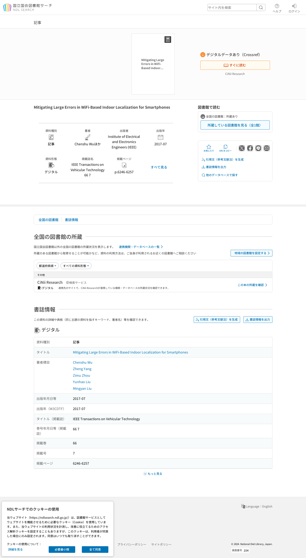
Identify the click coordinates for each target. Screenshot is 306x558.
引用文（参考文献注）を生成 (222, 159)
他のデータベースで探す (219, 175)
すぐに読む (235, 65)
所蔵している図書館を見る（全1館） (235, 125)
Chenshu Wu (82, 362)
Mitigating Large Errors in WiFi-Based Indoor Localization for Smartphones (130, 352)
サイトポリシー (161, 544)
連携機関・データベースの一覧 (141, 246)
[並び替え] (47, 265)
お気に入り (209, 148)
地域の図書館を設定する (253, 253)
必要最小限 (62, 549)
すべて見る (159, 167)
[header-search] (236, 7)
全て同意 (95, 549)
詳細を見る (15, 549)
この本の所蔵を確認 (253, 285)
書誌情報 (71, 219)
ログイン (294, 7)
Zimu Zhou (81, 375)
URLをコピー (225, 148)
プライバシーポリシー (131, 544)
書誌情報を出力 (213, 167)
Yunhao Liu (82, 381)
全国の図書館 (48, 219)
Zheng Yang (82, 368)
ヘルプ (277, 7)
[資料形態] (76, 265)
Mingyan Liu (82, 388)
